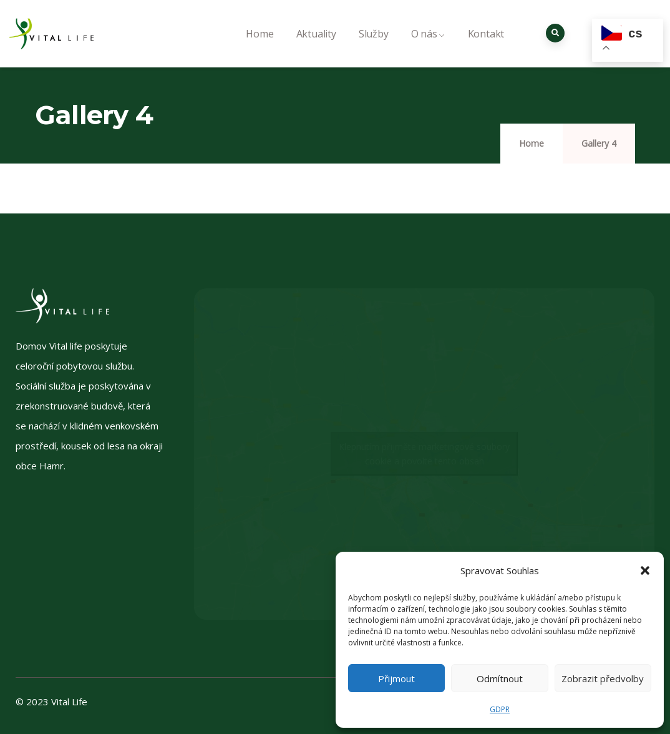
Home (259, 47)
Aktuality (316, 47)
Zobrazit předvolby (602, 678)
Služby (374, 47)
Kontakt (486, 47)
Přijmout (396, 678)
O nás (428, 47)
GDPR (500, 709)
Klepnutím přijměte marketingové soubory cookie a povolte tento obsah (424, 454)
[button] (645, 570)
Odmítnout (500, 678)
